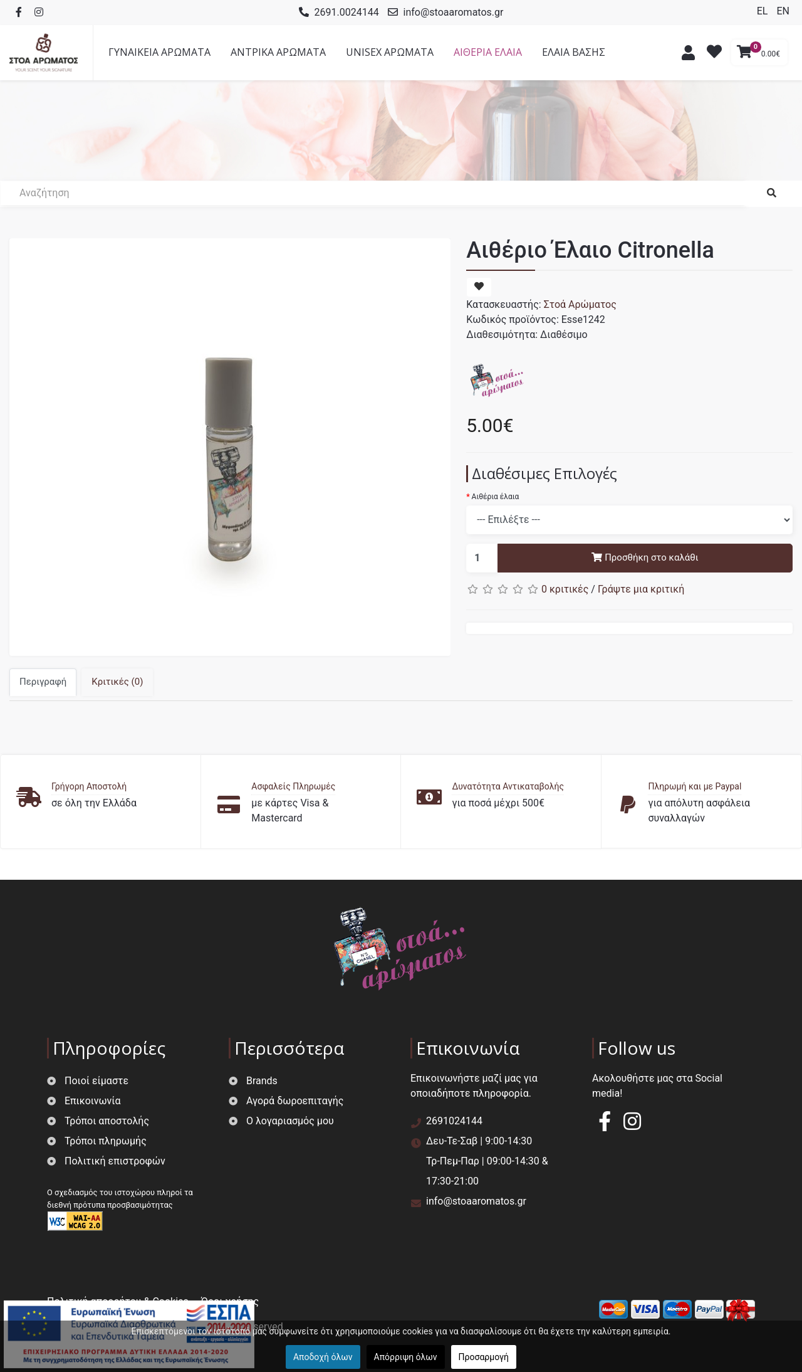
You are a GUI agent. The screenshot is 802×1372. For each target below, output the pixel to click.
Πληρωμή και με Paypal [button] (694, 786)
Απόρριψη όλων (405, 1357)
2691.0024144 (347, 12)
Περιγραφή (42, 681)
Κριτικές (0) (117, 681)
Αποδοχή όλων (323, 1357)
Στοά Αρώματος (580, 304)
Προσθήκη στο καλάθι (644, 557)
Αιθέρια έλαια (495, 496)
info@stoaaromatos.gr (454, 12)
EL (764, 11)
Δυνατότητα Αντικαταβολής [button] (508, 786)
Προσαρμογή (484, 1357)
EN (782, 11)
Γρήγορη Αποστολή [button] (89, 786)
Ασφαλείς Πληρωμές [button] (293, 786)
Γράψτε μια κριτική (641, 589)
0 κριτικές (564, 589)
